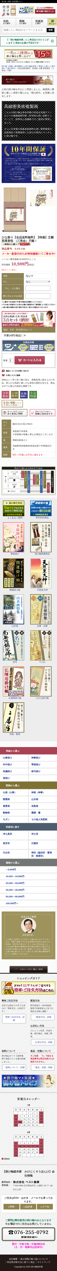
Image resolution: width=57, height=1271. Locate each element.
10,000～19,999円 (15, 876)
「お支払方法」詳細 (42, 1042)
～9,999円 (11, 869)
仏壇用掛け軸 (13, 682)
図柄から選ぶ (12, 785)
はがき (29, 1206)
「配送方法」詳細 (42, 1017)
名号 (13, 646)
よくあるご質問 (13, 510)
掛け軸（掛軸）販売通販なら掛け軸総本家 (19, 66)
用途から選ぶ (12, 751)
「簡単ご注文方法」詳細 (14, 1018)
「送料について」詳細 (14, 1067)
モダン (6, 819)
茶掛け (6, 778)
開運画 (6, 799)
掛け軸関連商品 (41, 538)
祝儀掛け (7, 771)
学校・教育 (13, 718)
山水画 (13, 610)
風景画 (6, 806)
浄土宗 (34, 834)
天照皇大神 (41, 574)
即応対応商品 (41, 510)
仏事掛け (7, 757)
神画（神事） (38, 792)
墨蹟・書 (35, 812)
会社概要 (13, 1259)
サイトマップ (43, 1262)
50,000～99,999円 (15, 896)
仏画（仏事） (10, 792)
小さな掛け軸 (41, 682)
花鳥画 (34, 806)
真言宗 (6, 843)
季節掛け (13, 538)
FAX (12, 1206)
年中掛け (7, 764)
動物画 (6, 812)
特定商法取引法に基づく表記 (21, 1262)
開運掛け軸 (13, 574)
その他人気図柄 (39, 819)
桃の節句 (11, 68)
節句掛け (35, 771)
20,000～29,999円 (15, 883)
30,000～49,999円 (15, 890)
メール (45, 1206)
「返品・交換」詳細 (42, 1067)
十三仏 (41, 646)
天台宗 (6, 852)
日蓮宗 (34, 843)
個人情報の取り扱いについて (34, 1259)
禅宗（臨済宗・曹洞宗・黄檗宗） (41, 854)
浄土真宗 (7, 834)
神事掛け (35, 757)
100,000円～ (12, 903)
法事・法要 (41, 610)
